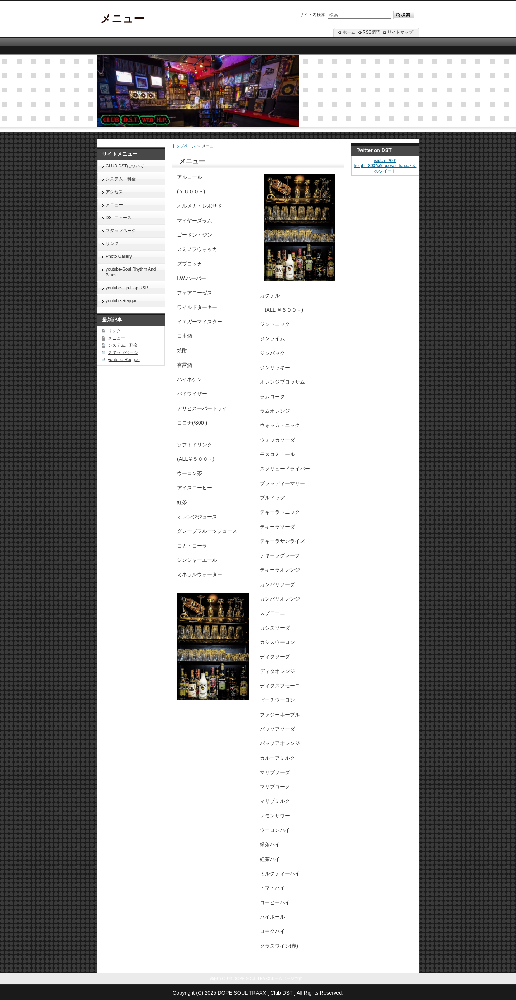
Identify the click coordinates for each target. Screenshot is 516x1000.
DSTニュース (119, 217)
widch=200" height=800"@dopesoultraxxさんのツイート (385, 166)
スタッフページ (121, 230)
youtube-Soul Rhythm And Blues (131, 272)
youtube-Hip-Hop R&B (127, 287)
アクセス (114, 191)
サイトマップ (400, 32)
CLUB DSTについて (125, 166)
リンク (112, 243)
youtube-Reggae (122, 300)
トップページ (184, 146)
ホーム (349, 32)
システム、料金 (121, 178)
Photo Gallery (119, 256)
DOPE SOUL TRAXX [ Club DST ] (256, 993)
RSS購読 (371, 32)
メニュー (114, 204)
